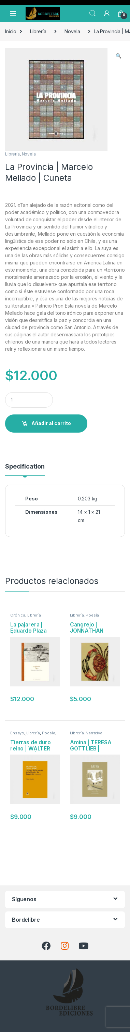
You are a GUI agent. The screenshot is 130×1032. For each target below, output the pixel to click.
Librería (38, 31)
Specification (25, 466)
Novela (72, 31)
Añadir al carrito (51, 423)
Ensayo (17, 733)
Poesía (92, 615)
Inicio (10, 31)
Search (92, 13)
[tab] (25, 469)
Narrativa (94, 733)
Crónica (17, 615)
